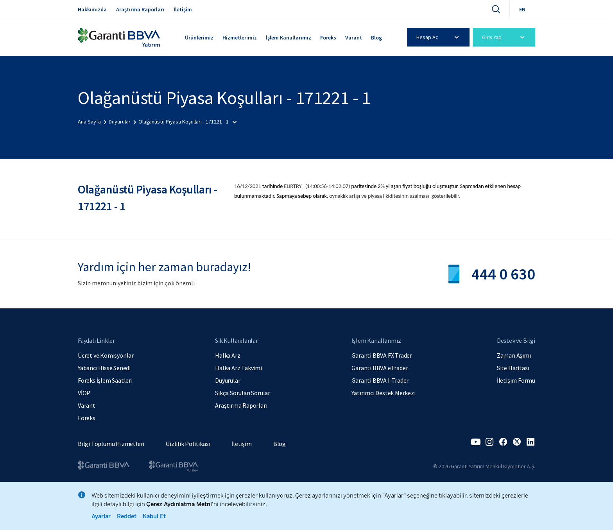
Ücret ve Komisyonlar (106, 355)
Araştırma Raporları (140, 9)
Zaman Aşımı (514, 355)
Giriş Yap (504, 37)
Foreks (328, 37)
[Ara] (495, 9)
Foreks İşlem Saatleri (105, 380)
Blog (376, 37)
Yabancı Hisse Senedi (104, 368)
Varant (353, 37)
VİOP (84, 393)
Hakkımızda (92, 9)
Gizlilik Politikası (188, 444)
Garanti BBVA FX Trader (381, 355)
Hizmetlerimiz (239, 37)
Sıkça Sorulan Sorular (242, 393)
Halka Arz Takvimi (238, 368)
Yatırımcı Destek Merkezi (383, 393)
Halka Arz (227, 355)
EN (522, 9)
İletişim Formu (516, 380)
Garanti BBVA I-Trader (380, 380)
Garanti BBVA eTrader (379, 368)
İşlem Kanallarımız (288, 37)
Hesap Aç (438, 37)
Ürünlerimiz (199, 37)
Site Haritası (513, 368)
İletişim (183, 9)
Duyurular (227, 380)
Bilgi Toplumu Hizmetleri (111, 444)
